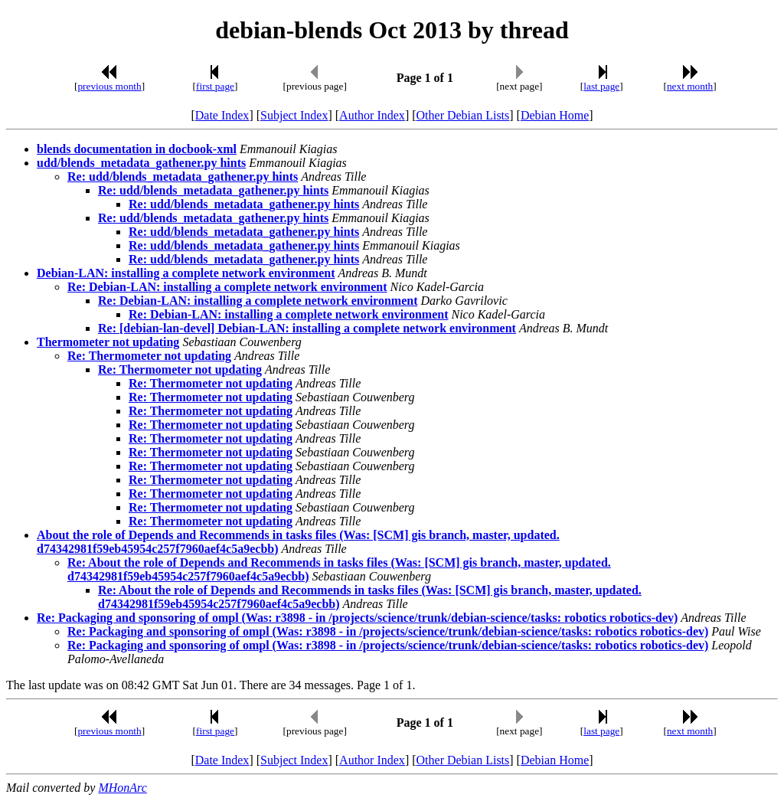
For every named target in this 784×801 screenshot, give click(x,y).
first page (215, 86)
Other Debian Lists (463, 115)
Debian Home (555, 115)
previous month (109, 86)
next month (690, 86)
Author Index (372, 115)
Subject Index (294, 115)
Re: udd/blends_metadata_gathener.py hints (182, 176)
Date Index (222, 115)
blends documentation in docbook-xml (137, 148)
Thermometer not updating (108, 341)
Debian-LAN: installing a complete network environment (186, 273)
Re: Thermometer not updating (149, 355)
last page (601, 86)
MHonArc (122, 787)
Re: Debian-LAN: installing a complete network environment (227, 286)
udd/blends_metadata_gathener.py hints (141, 162)
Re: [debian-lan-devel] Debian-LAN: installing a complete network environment (307, 328)
